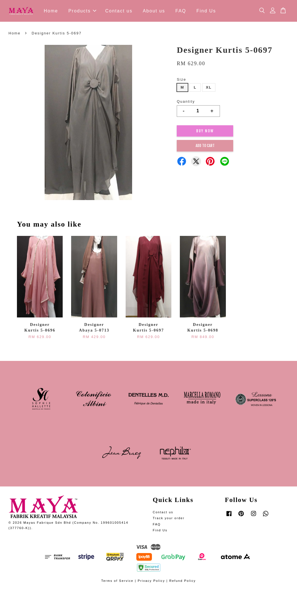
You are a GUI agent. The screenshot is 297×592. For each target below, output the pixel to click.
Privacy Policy (151, 580)
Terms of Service (117, 580)
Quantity (186, 101)
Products (82, 10)
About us (154, 10)
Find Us (206, 10)
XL (209, 87)
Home (51, 10)
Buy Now (205, 131)
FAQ (180, 10)
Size (181, 79)
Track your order (169, 518)
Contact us (118, 10)
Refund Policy (182, 580)
